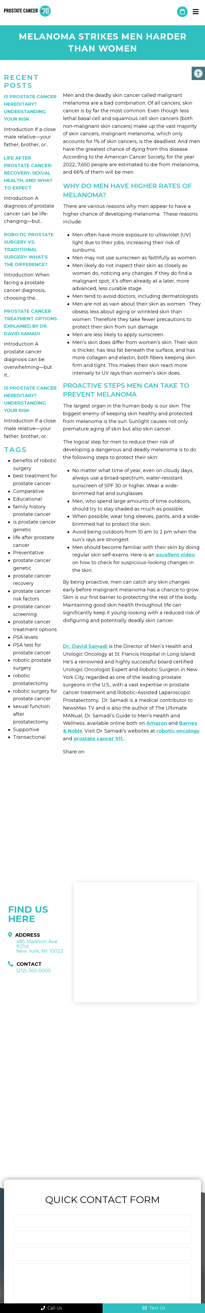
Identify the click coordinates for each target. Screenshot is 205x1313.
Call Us (51, 1308)
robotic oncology (178, 731)
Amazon (156, 723)
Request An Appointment (182, 11)
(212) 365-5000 (170, 11)
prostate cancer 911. (99, 739)
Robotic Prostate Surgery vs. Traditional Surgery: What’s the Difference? (29, 249)
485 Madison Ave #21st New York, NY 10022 (39, 946)
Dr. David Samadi (85, 646)
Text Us (154, 1308)
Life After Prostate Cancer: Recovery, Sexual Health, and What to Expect (28, 173)
